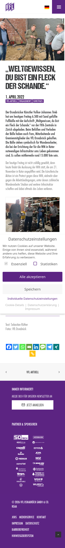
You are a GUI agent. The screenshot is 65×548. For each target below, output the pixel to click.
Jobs (14, 517)
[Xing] (56, 347)
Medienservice (26, 517)
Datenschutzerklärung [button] (42, 305)
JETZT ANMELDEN (32, 405)
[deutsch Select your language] (47, 7)
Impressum (17, 523)
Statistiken (45, 264)
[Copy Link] (32, 354)
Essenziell (15, 264)
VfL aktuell (33, 372)
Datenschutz (32, 523)
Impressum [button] (32, 309)
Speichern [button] (32, 289)
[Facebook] (9, 347)
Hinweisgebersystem (22, 536)
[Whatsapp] (22, 347)
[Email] (29, 347)
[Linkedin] (36, 347)
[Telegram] (49, 347)
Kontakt (41, 517)
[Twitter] (16, 347)
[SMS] (43, 347)
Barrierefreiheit (20, 529)
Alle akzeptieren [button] (33, 276)
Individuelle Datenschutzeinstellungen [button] (33, 299)
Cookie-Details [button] (15, 305)
